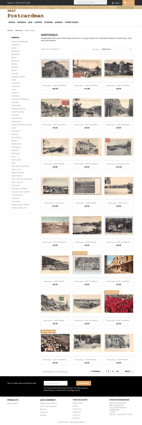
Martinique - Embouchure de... (119, 164)
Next (128, 371)
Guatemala (16, 121)
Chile (13, 80)
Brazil (13, 70)
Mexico (14, 140)
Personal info (78, 403)
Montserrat (16, 144)
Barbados (15, 54)
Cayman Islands (18, 76)
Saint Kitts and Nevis (20, 166)
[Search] (90, 2)
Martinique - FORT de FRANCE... (87, 85)
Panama (15, 150)
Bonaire (14, 67)
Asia (30, 22)
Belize (14, 57)
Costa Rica (15, 86)
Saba (13, 163)
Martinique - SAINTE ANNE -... (86, 242)
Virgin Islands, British (20, 204)
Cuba (13, 89)
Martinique (16, 137)
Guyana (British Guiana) (21, 124)
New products (12, 403)
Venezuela (15, 201)
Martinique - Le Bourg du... (55, 203)
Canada (14, 73)
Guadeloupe (16, 118)
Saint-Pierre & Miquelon (21, 179)
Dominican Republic (20, 99)
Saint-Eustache (17, 172)
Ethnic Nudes (71, 22)
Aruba (14, 48)
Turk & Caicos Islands (20, 192)
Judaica (59, 22)
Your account (80, 400)
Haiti (13, 128)
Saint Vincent (17, 182)
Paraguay (15, 153)
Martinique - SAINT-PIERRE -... (55, 164)
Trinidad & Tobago (19, 188)
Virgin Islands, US (19, 208)
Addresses (77, 412)
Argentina (15, 45)
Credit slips (77, 409)
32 (117, 371)
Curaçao (15, 92)
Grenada (15, 115)
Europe (38, 22)
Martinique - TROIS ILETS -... (119, 203)
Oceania (48, 22)
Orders (75, 406)
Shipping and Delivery (48, 403)
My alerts (76, 418)
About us (43, 409)
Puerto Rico (16, 160)
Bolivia (14, 64)
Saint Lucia (16, 169)
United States (17, 195)
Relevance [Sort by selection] (117, 49)
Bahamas (15, 51)
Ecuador (15, 102)
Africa (11, 22)
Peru (13, 156)
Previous (94, 371)
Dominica (15, 96)
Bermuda (15, 60)
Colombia (15, 83)
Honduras (15, 131)
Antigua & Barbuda (19, 41)
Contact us (44, 412)
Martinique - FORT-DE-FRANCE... (55, 85)
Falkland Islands (18, 108)
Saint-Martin (16, 176)
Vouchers (76, 415)
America (21, 22)
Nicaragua (15, 147)
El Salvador (16, 105)
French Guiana (17, 112)
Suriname (15, 185)
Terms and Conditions (48, 406)
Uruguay (15, 198)
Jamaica (14, 134)
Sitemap (43, 415)
